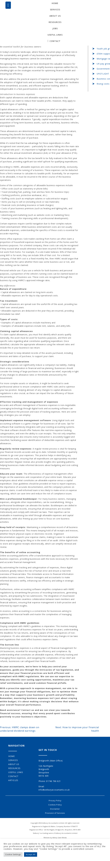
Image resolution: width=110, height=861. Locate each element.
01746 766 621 (53, 781)
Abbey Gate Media (59, 837)
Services (55, 9)
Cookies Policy (55, 804)
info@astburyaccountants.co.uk (54, 789)
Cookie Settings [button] (13, 854)
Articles (13, 780)
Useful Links (55, 34)
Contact (55, 41)
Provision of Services (55, 813)
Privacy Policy (55, 800)
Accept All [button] (30, 854)
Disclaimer (55, 809)
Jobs (55, 28)
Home (55, 3)
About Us (55, 15)
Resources (55, 22)
